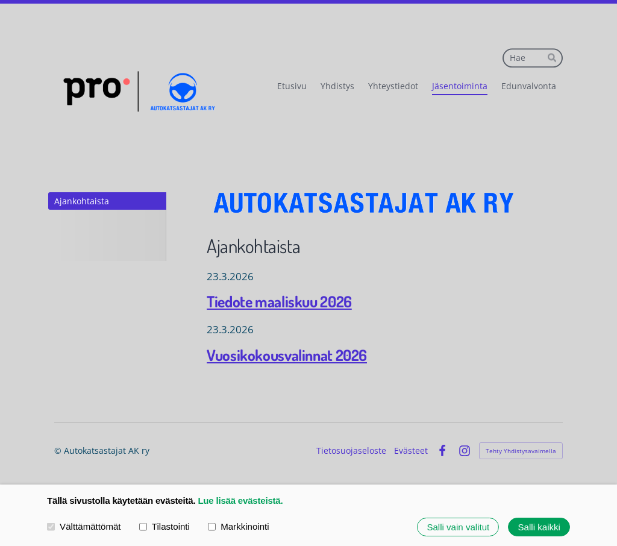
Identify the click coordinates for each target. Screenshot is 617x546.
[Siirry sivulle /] (364, 203)
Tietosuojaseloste (351, 451)
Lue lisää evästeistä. (240, 500)
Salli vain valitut (458, 527)
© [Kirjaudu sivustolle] (59, 450)
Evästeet (411, 451)
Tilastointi (164, 526)
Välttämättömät (84, 526)
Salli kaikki (539, 527)
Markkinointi (238, 526)
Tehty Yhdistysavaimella (521, 451)
